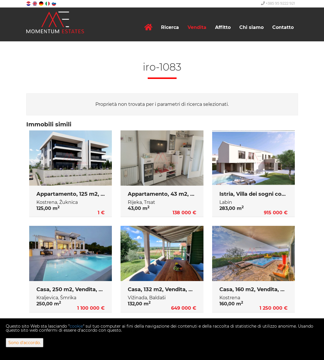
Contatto (283, 27)
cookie (76, 326)
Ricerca (170, 27)
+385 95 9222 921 (278, 3)
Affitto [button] (223, 27)
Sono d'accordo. (24, 342)
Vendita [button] (197, 27)
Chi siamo (251, 27)
